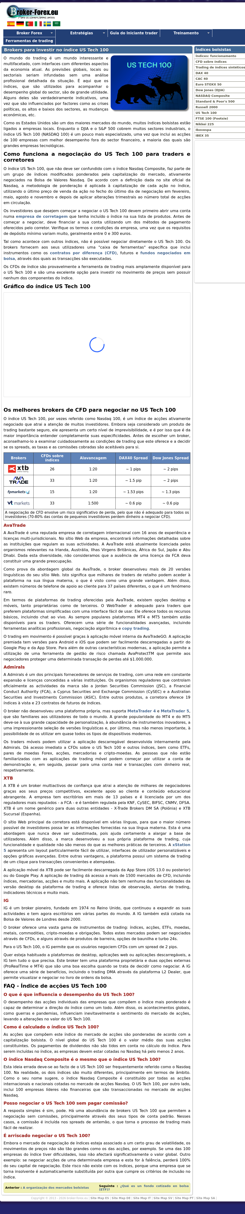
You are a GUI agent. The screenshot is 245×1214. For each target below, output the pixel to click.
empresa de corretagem (42, 216)
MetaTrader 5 (175, 711)
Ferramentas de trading (29, 41)
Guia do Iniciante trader (134, 33)
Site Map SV (162, 1198)
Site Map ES (100, 1198)
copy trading (135, 628)
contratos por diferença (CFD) (83, 253)
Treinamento (186, 33)
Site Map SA (205, 1198)
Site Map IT (142, 1198)
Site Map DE (121, 1198)
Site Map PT (184, 1198)
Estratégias (81, 33)
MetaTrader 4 (141, 711)
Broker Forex (29, 33)
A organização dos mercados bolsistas (56, 1187)
